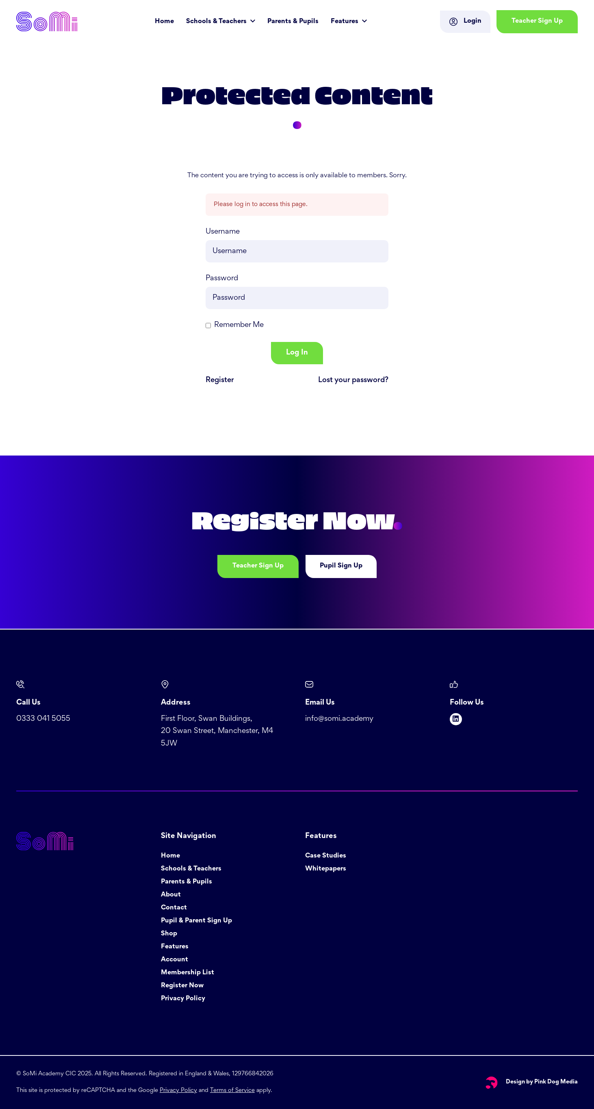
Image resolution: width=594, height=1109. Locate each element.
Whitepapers (325, 869)
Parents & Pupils (293, 22)
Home (164, 22)
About (171, 895)
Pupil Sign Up (341, 566)
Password (222, 278)
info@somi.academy (339, 719)
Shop (169, 934)
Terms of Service (232, 1090)
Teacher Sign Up (258, 566)
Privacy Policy (183, 999)
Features (345, 22)
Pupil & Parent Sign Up (196, 921)
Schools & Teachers (217, 22)
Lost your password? (353, 380)
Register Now (182, 986)
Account (174, 960)
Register (220, 380)
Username (223, 231)
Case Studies (325, 856)
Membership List (187, 973)
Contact (174, 908)
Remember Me (239, 325)
